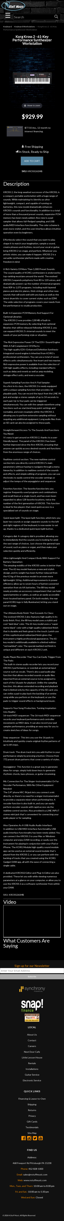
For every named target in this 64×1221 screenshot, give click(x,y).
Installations (32, 1069)
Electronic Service (32, 1080)
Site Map (32, 1133)
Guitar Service (32, 1074)
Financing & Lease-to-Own (32, 1098)
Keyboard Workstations (24, 26)
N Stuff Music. (13, 1215)
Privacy (32, 1115)
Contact (32, 1040)
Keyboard (7, 26)
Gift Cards (32, 1121)
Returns (32, 1110)
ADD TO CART (32, 161)
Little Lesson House (32, 1057)
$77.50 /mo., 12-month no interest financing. (29, 131)
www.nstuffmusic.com (35, 1180)
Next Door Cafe (32, 1051)
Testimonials (32, 1127)
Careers (32, 1046)
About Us (32, 1034)
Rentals (32, 1063)
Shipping (32, 1104)
